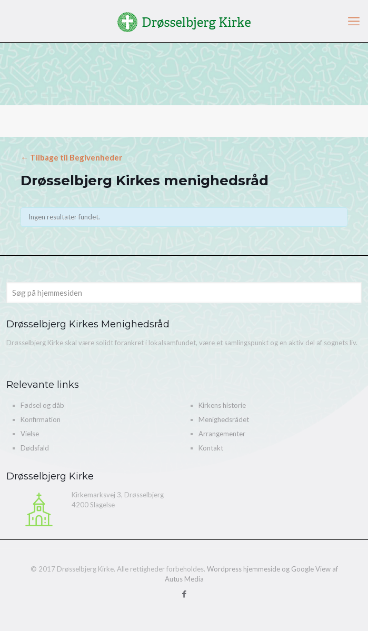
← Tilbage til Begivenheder (71, 157)
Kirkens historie (222, 405)
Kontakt (210, 448)
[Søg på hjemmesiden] (184, 292)
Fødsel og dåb (42, 405)
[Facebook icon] (184, 593)
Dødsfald (35, 448)
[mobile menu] (354, 21)
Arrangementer (221, 433)
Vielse (30, 433)
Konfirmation (41, 419)
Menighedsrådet (223, 419)
